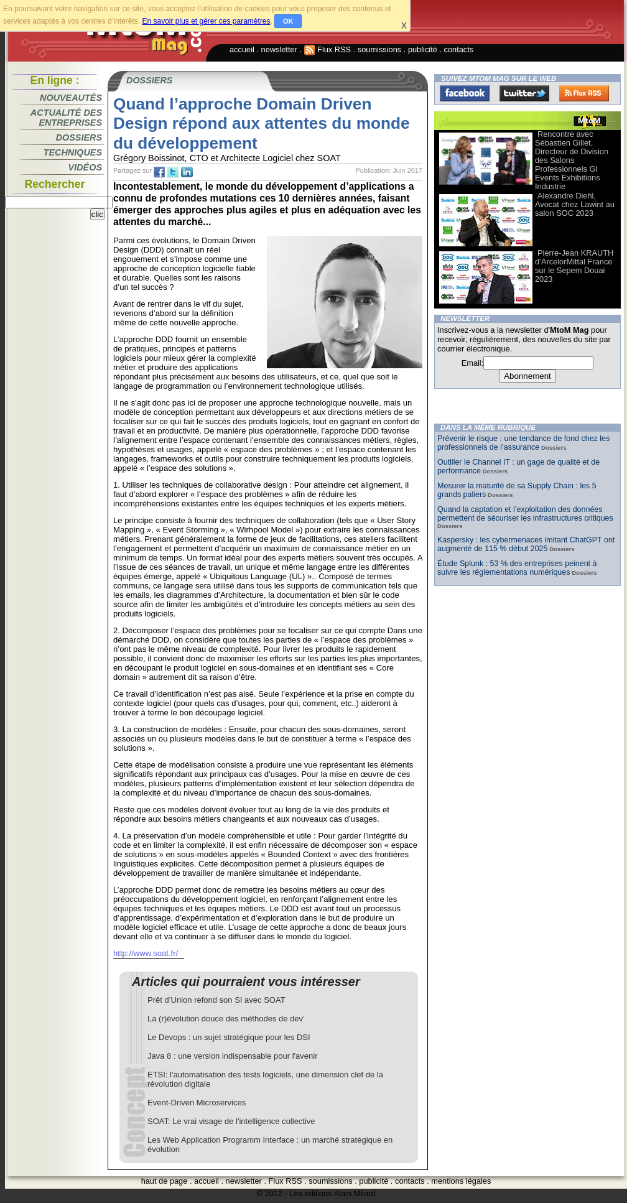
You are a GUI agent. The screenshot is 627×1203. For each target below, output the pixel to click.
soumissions (379, 49)
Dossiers (79, 137)
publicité (422, 49)
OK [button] (288, 21)
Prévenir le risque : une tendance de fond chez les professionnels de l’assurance (523, 443)
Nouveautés (71, 98)
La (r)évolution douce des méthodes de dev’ (226, 1018)
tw (173, 172)
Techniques (73, 152)
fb (159, 172)
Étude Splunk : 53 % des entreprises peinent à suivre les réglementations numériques (517, 568)
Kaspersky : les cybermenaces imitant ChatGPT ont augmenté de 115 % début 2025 (526, 544)
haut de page (164, 1181)
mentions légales (461, 1181)
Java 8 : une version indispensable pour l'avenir (232, 1056)
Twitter (524, 93)
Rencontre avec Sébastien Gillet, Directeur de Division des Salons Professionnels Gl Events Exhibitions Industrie (571, 160)
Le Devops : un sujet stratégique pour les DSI (228, 1037)
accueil (242, 49)
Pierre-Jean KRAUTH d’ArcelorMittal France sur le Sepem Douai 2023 (574, 266)
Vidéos (85, 167)
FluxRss (584, 93)
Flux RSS (327, 49)
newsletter (279, 49)
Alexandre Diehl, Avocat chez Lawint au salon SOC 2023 (575, 204)
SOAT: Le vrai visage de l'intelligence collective (231, 1121)
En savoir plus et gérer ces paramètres (206, 21)
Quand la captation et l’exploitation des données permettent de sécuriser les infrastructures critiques (525, 514)
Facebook (465, 93)
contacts (459, 49)
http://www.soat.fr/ (145, 953)
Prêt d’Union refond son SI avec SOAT (216, 1000)
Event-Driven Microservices (196, 1102)
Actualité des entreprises (66, 118)
